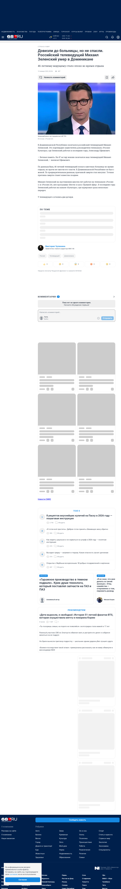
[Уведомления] (112, 37)
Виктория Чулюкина (55, 246)
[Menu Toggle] (3, 37)
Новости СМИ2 (44, 499)
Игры (101, 32)
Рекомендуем (76, 610)
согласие (13, 874)
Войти (46, 319)
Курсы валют (77, 32)
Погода (32, 32)
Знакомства (22, 32)
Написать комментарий (52, 77)
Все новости (20, 48)
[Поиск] (107, 37)
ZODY (95, 32)
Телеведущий (55, 256)
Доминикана (69, 256)
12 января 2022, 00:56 (45, 71)
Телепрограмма (45, 32)
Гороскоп (65, 32)
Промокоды (111, 32)
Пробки (88, 32)
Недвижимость (8, 32)
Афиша (56, 32)
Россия (42, 256)
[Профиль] (118, 37)
